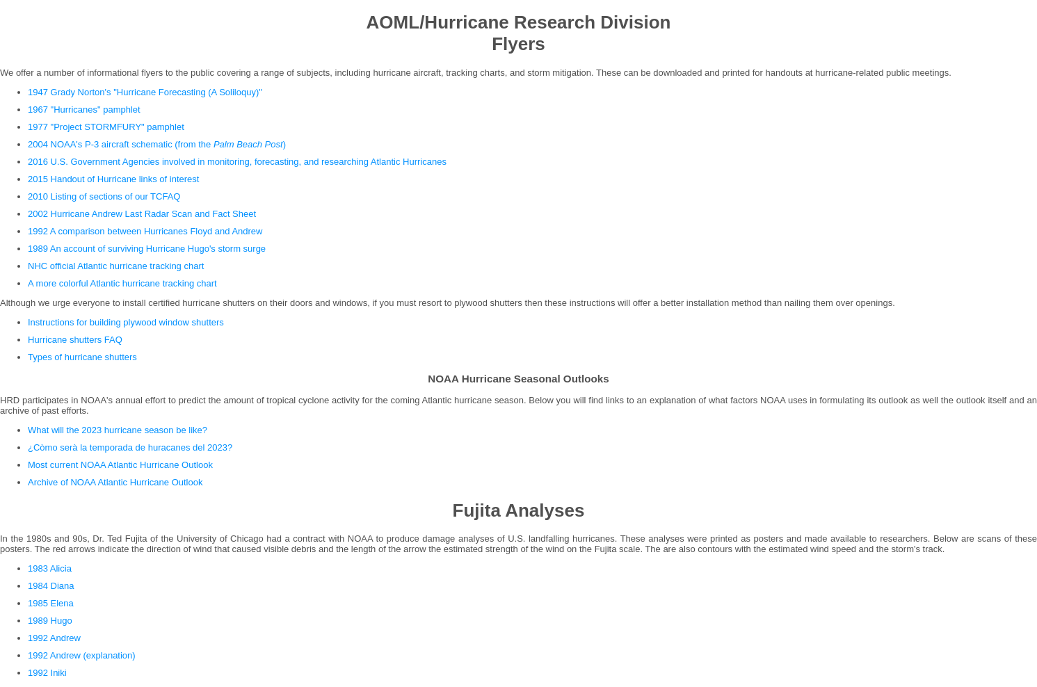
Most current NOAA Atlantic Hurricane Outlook (120, 465)
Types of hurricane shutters (82, 357)
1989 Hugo (50, 620)
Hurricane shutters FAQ (75, 339)
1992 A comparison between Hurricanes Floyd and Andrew (145, 231)
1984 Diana (51, 586)
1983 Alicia (50, 568)
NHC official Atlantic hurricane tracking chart (116, 266)
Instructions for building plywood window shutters (126, 322)
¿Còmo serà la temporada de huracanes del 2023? (130, 447)
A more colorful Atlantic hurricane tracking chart (122, 283)
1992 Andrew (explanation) (82, 655)
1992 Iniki (47, 673)
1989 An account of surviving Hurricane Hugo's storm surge (147, 248)
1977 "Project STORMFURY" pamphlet (106, 127)
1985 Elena (51, 603)
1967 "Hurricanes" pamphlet (84, 109)
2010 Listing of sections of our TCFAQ (104, 196)
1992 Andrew (54, 638)
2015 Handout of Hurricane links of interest (113, 179)
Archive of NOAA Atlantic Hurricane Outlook (115, 482)
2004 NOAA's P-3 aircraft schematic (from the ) (157, 144)
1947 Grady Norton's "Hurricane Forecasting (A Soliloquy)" (145, 92)
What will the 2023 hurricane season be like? (117, 430)
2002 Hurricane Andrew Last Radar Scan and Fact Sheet (142, 214)
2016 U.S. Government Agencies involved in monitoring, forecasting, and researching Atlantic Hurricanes (237, 161)
